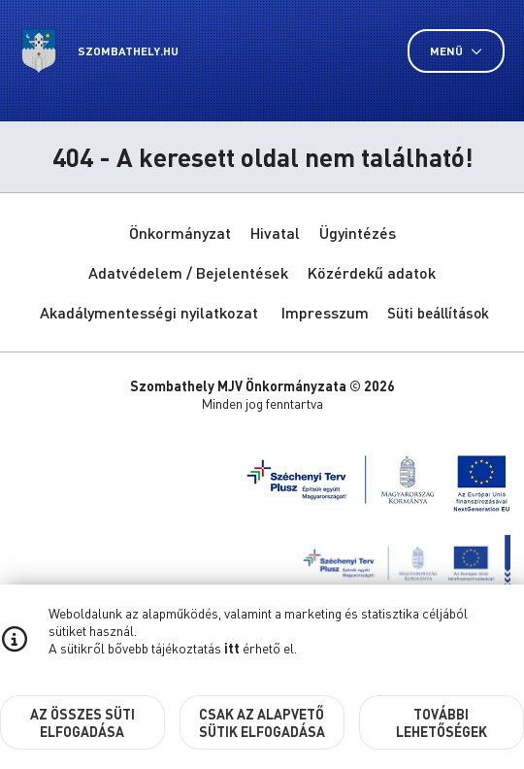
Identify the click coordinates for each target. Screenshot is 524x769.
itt (232, 647)
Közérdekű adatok (372, 272)
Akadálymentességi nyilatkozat (149, 312)
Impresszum (325, 312)
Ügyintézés (357, 232)
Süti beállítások (438, 312)
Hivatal (275, 232)
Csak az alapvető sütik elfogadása (262, 722)
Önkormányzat (180, 232)
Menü (456, 51)
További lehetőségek (441, 722)
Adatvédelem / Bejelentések (188, 272)
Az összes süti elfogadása (82, 722)
